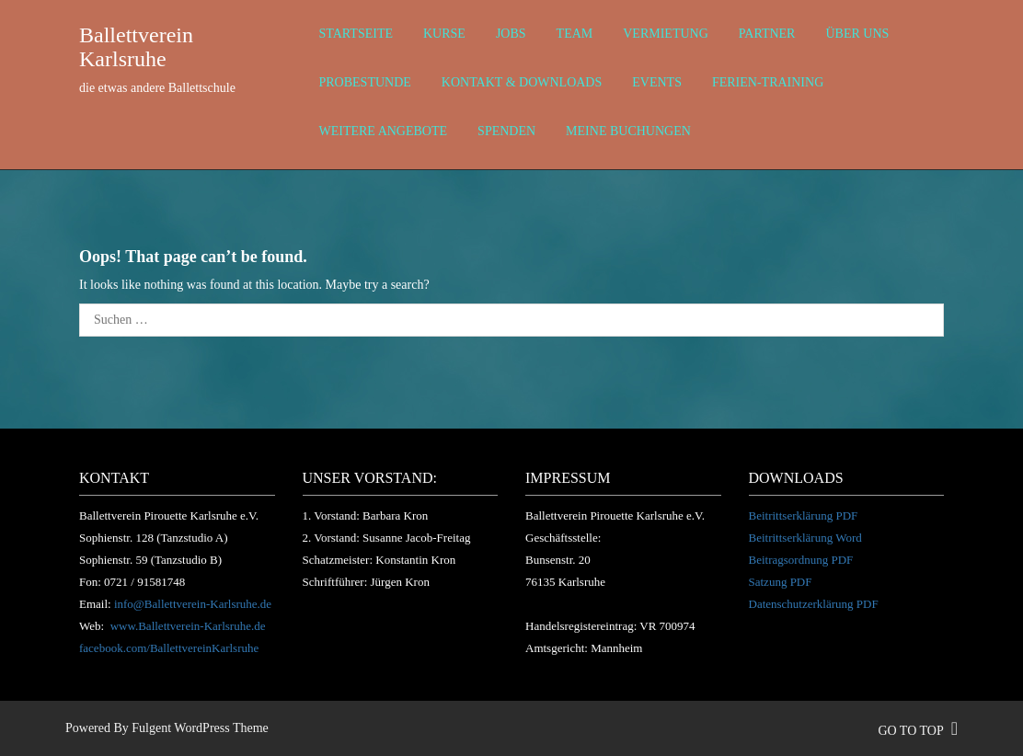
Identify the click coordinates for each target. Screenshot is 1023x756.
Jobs (511, 33)
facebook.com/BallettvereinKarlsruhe (169, 648)
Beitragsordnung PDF (801, 560)
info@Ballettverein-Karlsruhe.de (192, 604)
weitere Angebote (383, 131)
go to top (918, 731)
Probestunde (365, 82)
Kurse (444, 33)
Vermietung (665, 33)
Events (657, 82)
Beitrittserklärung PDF (803, 515)
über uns (857, 33)
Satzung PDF (780, 582)
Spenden (506, 131)
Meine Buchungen (628, 131)
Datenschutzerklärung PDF (814, 604)
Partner (767, 33)
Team (575, 33)
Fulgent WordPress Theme (200, 728)
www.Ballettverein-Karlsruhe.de (188, 626)
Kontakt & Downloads (522, 82)
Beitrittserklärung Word (805, 537)
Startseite (356, 33)
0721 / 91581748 (144, 582)
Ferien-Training (767, 82)
